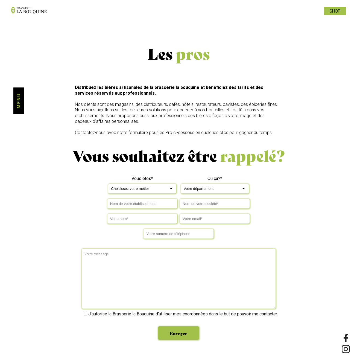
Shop (335, 11)
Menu (18, 101)
